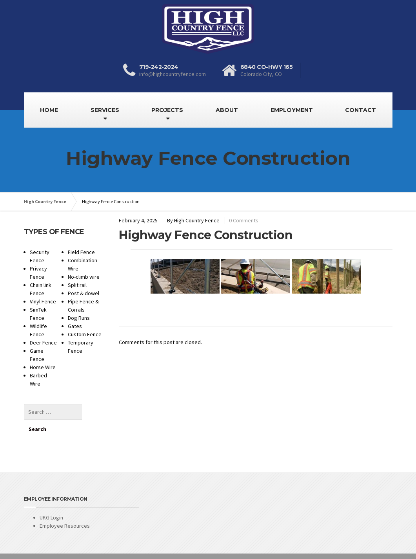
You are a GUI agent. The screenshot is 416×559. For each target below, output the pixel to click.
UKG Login (51, 499)
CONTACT (360, 110)
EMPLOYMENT (292, 110)
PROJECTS (167, 110)
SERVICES (105, 110)
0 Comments (243, 220)
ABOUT (227, 110)
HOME (49, 110)
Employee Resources (65, 508)
